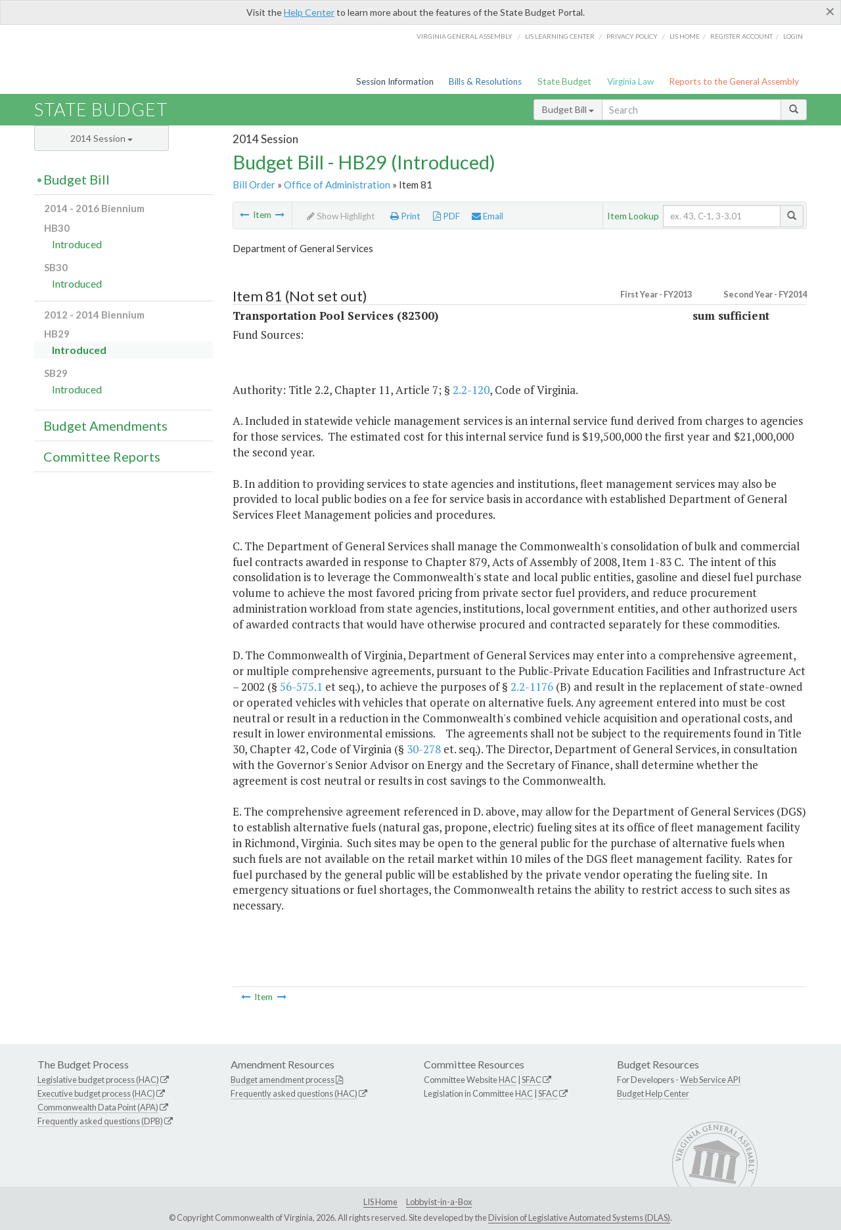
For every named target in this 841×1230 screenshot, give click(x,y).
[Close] (830, 11)
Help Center (309, 12)
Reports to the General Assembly (734, 81)
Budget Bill (568, 109)
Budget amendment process (282, 1079)
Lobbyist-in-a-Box (439, 1202)
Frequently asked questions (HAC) (294, 1093)
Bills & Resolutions (485, 81)
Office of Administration (337, 184)
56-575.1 (301, 686)
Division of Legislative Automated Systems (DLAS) (579, 1217)
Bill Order (254, 184)
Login (793, 36)
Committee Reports (101, 456)
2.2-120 (471, 389)
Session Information (395, 81)
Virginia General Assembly (464, 36)
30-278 (424, 749)
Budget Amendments (105, 425)
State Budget (564, 81)
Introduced (77, 244)
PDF (446, 216)
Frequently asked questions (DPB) (100, 1121)
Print (405, 216)
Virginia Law (630, 81)
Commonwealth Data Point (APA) (97, 1107)
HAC (507, 1079)
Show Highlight (341, 216)
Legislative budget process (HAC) (98, 1079)
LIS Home (380, 1202)
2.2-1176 (532, 686)
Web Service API (710, 1079)
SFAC (531, 1079)
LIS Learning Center (560, 36)
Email (487, 216)
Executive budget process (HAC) (96, 1093)
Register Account (741, 36)
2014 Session (101, 138)
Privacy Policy (632, 36)
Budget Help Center (653, 1093)
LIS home (685, 36)
